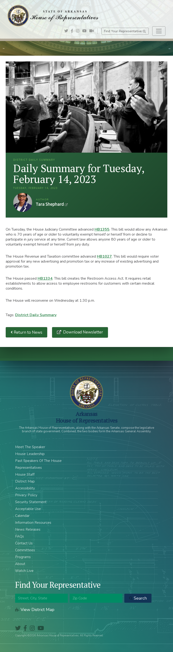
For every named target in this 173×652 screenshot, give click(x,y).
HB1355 (102, 229)
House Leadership (30, 453)
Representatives (28, 467)
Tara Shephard (22, 202)
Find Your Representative (125, 31)
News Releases (27, 529)
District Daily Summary (35, 315)
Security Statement (31, 502)
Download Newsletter (82, 332)
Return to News (26, 332)
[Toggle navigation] (158, 31)
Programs (23, 557)
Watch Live (24, 570)
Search (138, 598)
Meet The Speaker (30, 447)
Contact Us (24, 543)
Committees (25, 550)
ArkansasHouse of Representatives (86, 417)
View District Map (34, 609)
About (20, 563)
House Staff (25, 474)
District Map (25, 481)
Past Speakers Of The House (38, 460)
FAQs (19, 536)
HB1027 (104, 256)
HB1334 (45, 278)
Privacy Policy (26, 495)
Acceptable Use (28, 508)
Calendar (22, 515)
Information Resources (33, 522)
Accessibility (25, 488)
